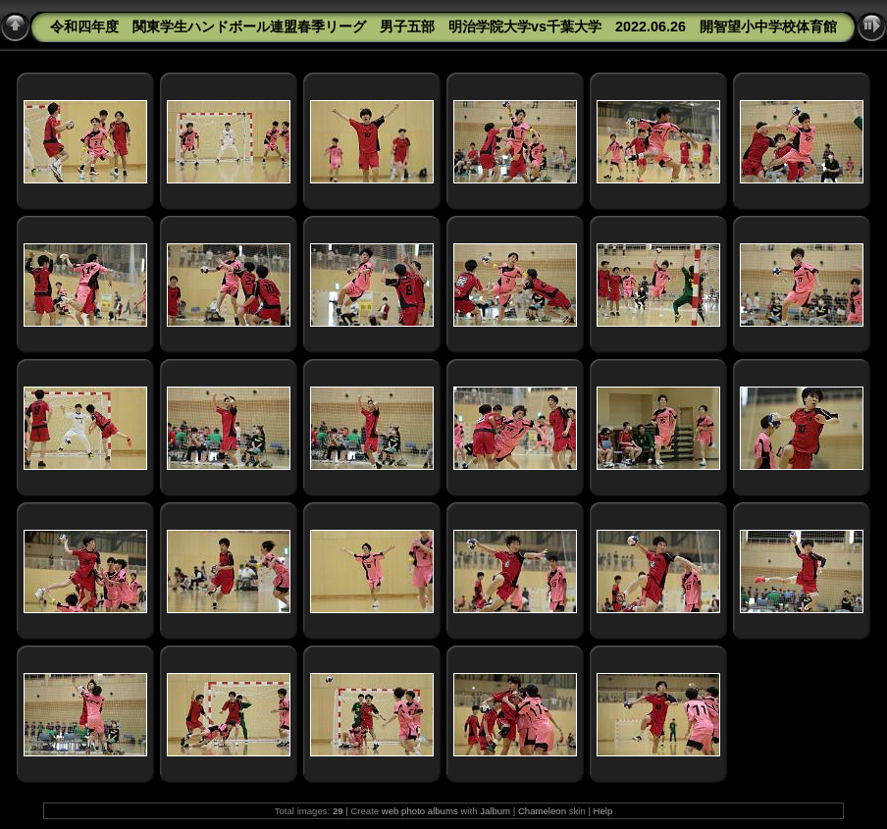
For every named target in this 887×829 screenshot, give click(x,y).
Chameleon (542, 810)
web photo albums (420, 810)
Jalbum (495, 810)
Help (603, 810)
